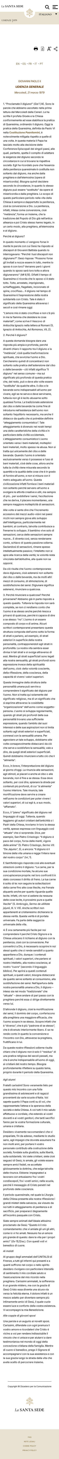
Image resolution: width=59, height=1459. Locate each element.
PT (41, 63)
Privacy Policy (29, 1450)
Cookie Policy (29, 1446)
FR (30, 63)
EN (18, 63)
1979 (15, 20)
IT (36, 63)
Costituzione (24, 132)
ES (24, 63)
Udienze (7, 20)
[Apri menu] (55, 7)
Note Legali (29, 1441)
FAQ (29, 1437)
